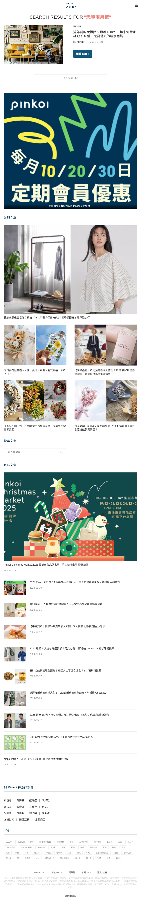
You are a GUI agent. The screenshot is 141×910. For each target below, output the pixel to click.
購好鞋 (46, 800)
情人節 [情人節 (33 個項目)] (82, 849)
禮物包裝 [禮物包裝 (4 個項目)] (41, 861)
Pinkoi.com (39, 882)
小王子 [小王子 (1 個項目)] (20, 849)
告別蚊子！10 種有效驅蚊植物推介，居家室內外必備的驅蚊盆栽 (66, 604)
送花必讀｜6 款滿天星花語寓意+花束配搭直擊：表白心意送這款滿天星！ (105, 428)
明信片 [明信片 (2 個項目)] (73, 855)
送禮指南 (9, 819)
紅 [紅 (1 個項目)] (66, 861)
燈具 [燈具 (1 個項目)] (120, 855)
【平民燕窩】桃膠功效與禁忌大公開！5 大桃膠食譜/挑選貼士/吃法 (67, 626)
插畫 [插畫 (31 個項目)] (104, 849)
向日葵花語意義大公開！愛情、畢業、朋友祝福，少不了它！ (35, 372)
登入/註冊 (102, 882)
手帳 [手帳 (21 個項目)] (94, 849)
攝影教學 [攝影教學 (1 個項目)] (127, 849)
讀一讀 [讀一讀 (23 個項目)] (9, 867)
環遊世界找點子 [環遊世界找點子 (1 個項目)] (13, 861)
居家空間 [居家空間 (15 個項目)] (69, 849)
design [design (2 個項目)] (23, 842)
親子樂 (33, 813)
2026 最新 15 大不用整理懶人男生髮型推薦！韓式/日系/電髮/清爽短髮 (69, 714)
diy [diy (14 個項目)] (35, 842)
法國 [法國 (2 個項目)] (109, 855)
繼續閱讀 (83, 54)
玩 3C (45, 806)
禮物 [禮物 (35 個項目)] (29, 861)
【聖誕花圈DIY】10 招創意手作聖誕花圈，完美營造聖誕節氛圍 (35, 428)
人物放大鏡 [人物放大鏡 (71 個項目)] (93, 842)
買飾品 (20, 800)
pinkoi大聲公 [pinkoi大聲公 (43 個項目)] (49, 842)
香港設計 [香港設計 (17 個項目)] (57, 867)
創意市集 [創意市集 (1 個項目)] (108, 842)
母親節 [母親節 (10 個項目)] (98, 855)
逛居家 (8, 806)
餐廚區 (20, 806)
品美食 (8, 813)
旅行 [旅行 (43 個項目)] (50, 855)
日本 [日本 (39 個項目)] (61, 855)
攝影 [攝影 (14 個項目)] (115, 849)
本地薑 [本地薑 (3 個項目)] (85, 855)
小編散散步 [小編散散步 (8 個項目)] (34, 849)
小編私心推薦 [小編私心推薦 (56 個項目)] (52, 849)
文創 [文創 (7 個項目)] (40, 855)
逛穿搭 (33, 800)
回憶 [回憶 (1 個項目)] (8, 849)
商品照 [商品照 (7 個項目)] (122, 842)
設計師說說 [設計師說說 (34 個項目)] (118, 861)
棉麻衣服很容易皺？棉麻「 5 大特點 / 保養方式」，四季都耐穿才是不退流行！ (48, 317)
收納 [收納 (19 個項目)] (8, 855)
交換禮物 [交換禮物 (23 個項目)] (67, 842)
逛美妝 (20, 813)
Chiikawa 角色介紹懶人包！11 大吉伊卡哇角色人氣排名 (61, 736)
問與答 (72, 882)
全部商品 (40, 819)
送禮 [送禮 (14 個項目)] (33, 867)
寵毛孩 (46, 813)
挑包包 (8, 800)
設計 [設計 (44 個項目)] (88, 861)
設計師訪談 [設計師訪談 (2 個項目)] (101, 861)
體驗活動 (24, 819)
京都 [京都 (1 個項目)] (79, 842)
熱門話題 (78, 26)
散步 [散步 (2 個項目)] (19, 855)
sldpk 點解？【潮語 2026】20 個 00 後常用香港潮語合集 (36, 759)
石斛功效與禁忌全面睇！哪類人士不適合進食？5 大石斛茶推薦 (65, 670)
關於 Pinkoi (56, 882)
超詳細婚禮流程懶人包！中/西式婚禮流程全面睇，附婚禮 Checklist (68, 692)
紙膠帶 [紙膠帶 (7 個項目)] (76, 861)
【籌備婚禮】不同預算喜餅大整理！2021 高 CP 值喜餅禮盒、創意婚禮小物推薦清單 (105, 372)
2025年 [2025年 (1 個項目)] (9, 842)
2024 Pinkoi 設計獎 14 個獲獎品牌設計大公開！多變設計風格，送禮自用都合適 (75, 582)
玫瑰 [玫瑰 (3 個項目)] (130, 855)
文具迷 (33, 806)
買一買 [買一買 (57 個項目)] (22, 867)
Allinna (80, 42)
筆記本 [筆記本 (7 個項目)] (55, 861)
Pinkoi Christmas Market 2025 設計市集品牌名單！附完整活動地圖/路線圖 (46, 564)
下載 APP (86, 882)
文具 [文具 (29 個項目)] (29, 855)
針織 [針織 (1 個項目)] (44, 867)
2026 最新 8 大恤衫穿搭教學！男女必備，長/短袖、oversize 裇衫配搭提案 (72, 648)
